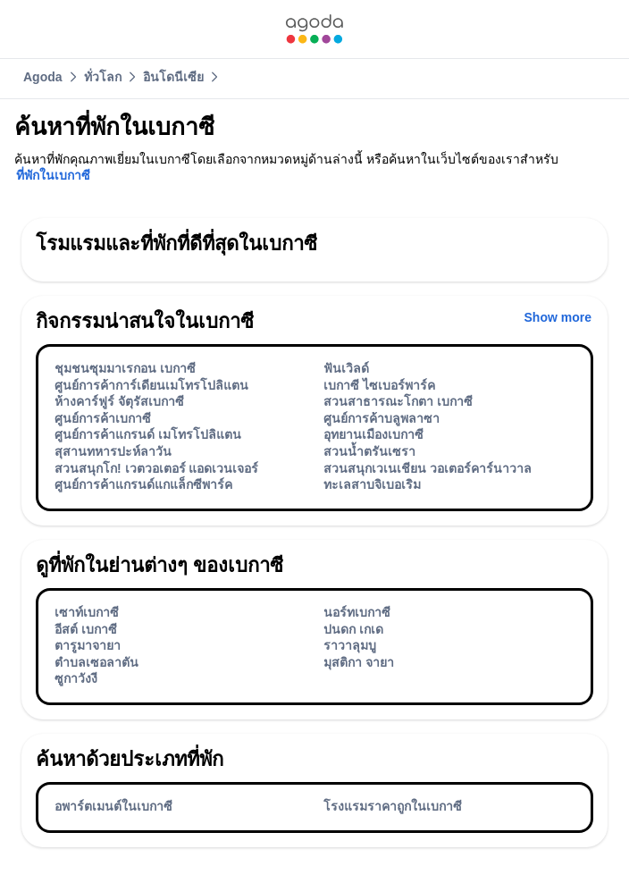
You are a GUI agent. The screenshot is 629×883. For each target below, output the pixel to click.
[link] (314, 29)
